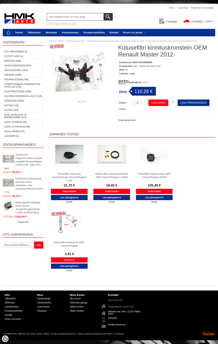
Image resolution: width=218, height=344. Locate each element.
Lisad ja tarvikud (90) (17, 126)
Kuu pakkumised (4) (15, 51)
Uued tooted (43, 307)
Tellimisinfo (34, 32)
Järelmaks (51, 32)
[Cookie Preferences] (5, 338)
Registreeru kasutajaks (202, 8)
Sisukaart (42, 311)
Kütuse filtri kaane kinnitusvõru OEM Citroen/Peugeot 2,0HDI (111, 175)
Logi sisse (183, 8)
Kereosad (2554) (14, 101)
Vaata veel (23, 222)
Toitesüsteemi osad (76, 41)
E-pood (52, 41)
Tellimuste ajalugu (78, 303)
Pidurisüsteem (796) (16, 79)
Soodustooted (44, 303)
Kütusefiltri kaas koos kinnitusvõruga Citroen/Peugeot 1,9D (69, 177)
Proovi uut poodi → (134, 32)
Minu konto (75, 298)
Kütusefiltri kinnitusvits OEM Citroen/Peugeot (69, 244)
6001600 (112, 318)
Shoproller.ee (208, 334)
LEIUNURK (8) (11, 136)
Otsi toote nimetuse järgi (63, 23)
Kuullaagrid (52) (14, 131)
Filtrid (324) (11, 110)
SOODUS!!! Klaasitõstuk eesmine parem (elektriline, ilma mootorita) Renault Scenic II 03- (23, 185)
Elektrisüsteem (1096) (17, 91)
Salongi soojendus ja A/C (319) (23, 96)
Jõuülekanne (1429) (16, 70)
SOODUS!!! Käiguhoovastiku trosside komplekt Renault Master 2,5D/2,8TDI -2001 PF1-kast (23, 161)
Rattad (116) (11, 105)
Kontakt (113, 32)
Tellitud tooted (77, 307)
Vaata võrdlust (77, 311)
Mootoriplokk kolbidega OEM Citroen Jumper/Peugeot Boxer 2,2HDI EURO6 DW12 (27, 207)
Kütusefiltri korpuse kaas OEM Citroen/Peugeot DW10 (154, 175)
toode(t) (168, 22)
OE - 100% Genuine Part (147, 66)
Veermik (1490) (12, 75)
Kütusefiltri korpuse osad (133, 41)
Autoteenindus (70, 32)
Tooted (19, 32)
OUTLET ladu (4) (13, 56)
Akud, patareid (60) (15, 122)
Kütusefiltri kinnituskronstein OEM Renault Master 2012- (172, 41)
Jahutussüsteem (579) (17, 65)
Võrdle (122, 109)
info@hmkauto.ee (117, 325)
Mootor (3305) (12, 61)
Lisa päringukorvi (193, 102)
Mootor (61, 41)
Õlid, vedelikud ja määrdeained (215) (15, 116)
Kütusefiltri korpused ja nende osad (103, 41)
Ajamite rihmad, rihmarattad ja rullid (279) (22, 85)
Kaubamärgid (43, 298)
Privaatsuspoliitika (94, 32)
